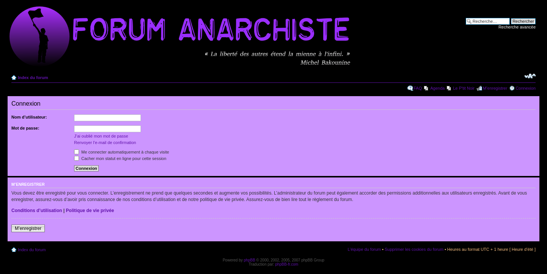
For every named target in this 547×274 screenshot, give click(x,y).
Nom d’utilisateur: (29, 117)
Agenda (437, 88)
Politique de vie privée (90, 210)
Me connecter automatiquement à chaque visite (121, 152)
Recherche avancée (517, 27)
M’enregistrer (495, 88)
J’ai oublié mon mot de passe (101, 136)
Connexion (525, 88)
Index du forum (33, 77)
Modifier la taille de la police (530, 76)
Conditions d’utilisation (36, 210)
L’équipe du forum (364, 249)
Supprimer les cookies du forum (414, 249)
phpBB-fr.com (287, 264)
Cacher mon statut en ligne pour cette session (120, 158)
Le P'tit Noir (464, 88)
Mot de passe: (25, 128)
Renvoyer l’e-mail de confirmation (105, 142)
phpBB (249, 260)
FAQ (418, 88)
